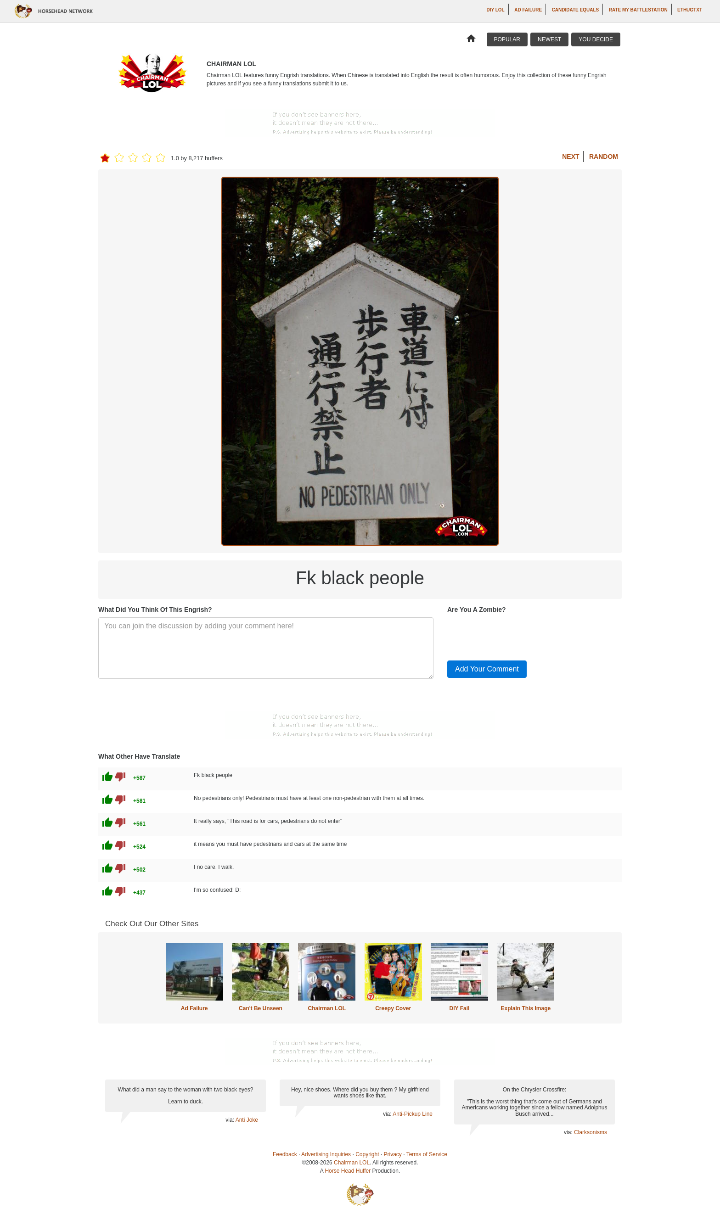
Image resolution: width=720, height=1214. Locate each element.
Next (570, 156)
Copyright (367, 1154)
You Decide (596, 39)
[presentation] (517, 635)
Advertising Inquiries (326, 1154)
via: (230, 1120)
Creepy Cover (393, 1008)
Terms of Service (426, 1154)
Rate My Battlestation (638, 9)
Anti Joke (247, 1120)
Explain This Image (526, 1008)
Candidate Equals (575, 9)
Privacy (393, 1154)
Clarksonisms (590, 1132)
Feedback (285, 1154)
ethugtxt (689, 9)
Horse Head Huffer (348, 1171)
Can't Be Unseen (260, 1008)
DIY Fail (460, 1008)
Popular (507, 39)
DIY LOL (495, 9)
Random (603, 156)
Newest (549, 39)
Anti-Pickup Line (413, 1114)
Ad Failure (528, 9)
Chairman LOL (327, 1008)
